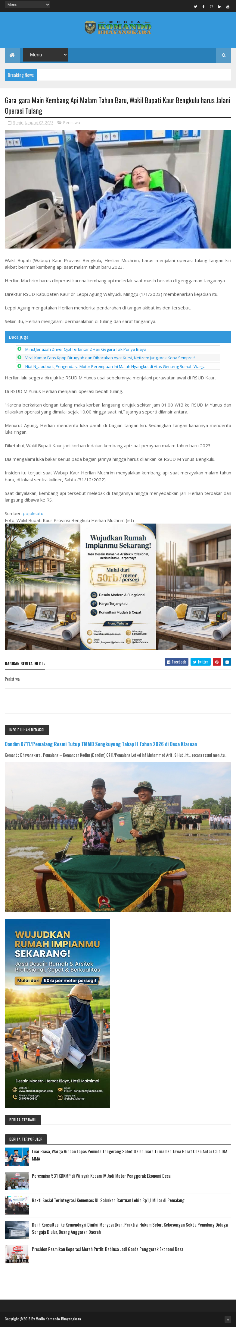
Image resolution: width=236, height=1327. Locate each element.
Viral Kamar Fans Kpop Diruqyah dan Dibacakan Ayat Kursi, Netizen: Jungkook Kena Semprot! (110, 357)
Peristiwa (71, 122)
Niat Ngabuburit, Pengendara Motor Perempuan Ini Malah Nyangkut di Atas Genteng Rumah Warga (115, 366)
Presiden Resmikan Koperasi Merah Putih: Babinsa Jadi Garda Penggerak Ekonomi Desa (107, 1249)
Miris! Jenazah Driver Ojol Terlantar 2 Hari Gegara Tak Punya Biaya (85, 349)
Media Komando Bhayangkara (58, 1318)
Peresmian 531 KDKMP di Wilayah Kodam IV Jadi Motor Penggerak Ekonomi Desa (101, 1175)
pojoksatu (33, 513)
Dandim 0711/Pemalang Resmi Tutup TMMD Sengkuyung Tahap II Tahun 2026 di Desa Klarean (101, 744)
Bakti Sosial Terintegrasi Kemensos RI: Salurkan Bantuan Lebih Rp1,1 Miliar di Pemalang (108, 1200)
